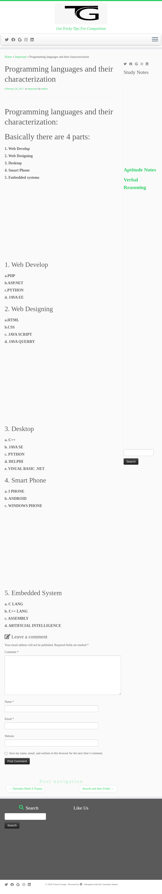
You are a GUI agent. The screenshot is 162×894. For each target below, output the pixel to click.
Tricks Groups (59, 884)
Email (9, 719)
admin (44, 88)
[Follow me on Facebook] (14, 40)
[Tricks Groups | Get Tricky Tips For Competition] (81, 13)
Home (8, 56)
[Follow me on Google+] (21, 40)
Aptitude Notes (140, 173)
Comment (12, 652)
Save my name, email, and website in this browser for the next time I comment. (56, 753)
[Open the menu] (155, 39)
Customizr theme (110, 884)
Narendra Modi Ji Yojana (25, 788)
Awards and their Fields (98, 788)
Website (9, 736)
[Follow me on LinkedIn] (33, 40)
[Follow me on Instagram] (27, 40)
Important (20, 56)
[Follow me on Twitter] (8, 40)
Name (9, 701)
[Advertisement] (61, 221)
